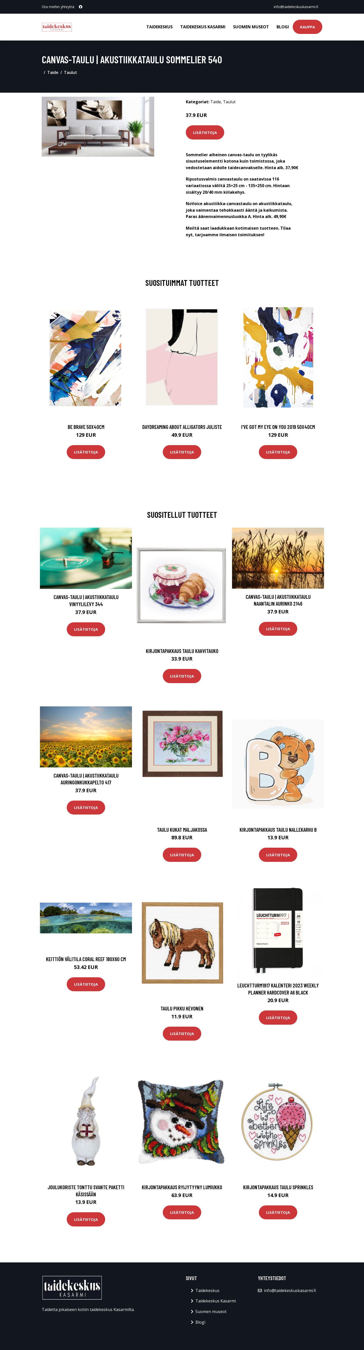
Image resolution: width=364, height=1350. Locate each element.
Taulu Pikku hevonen (182, 1008)
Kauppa (307, 26)
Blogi (283, 27)
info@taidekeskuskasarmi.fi (296, 6)
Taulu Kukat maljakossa (182, 829)
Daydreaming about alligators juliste (182, 427)
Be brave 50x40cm (86, 427)
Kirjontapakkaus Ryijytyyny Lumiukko (182, 1187)
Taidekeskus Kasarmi (202, 27)
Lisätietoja (205, 132)
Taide (52, 72)
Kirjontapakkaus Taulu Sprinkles (278, 1187)
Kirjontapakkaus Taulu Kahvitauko (182, 651)
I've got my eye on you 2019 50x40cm (278, 427)
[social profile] (80, 7)
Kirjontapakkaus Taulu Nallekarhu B (278, 829)
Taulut (70, 72)
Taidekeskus (159, 27)
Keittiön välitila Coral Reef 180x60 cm (86, 959)
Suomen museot (251, 27)
